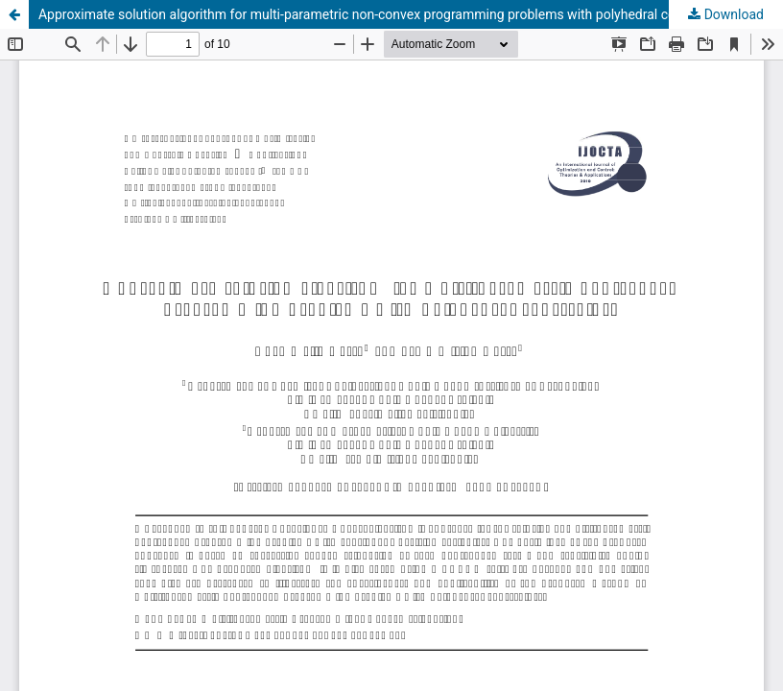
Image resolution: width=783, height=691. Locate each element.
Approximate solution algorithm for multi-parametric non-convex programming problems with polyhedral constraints (383, 14)
